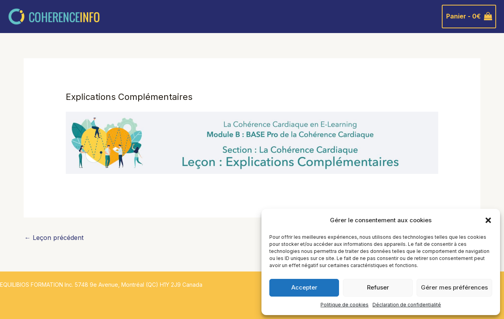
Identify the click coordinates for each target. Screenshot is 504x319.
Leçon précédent (53, 238)
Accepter (304, 287)
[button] (488, 220)
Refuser (378, 287)
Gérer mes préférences (454, 287)
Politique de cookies (345, 305)
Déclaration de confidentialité (406, 305)
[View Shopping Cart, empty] (469, 16)
